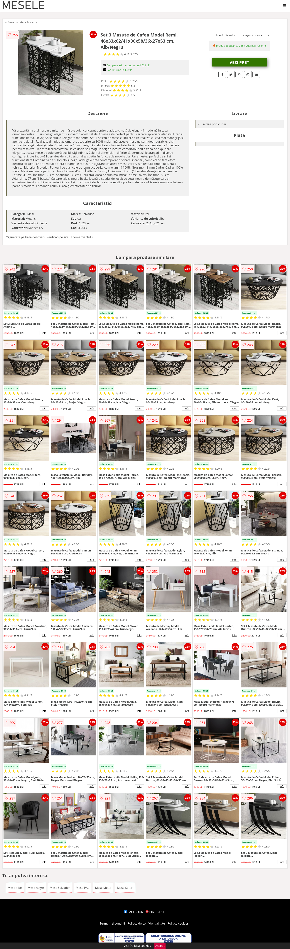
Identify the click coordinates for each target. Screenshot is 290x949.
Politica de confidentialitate (146, 923)
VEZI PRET (239, 62)
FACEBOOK (133, 912)
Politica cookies (178, 923)
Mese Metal (103, 888)
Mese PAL (82, 888)
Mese (11, 22)
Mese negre (36, 888)
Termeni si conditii (112, 923)
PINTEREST (155, 912)
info (44, 333)
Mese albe (15, 888)
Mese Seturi (125, 888)
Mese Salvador (28, 22)
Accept (160, 946)
